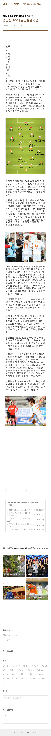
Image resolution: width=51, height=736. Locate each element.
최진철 (13, 670)
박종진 (45, 666)
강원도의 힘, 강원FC (28, 503)
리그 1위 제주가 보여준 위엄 (17, 529)
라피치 (6, 674)
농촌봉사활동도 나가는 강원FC (18, 510)
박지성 (24, 678)
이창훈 (22, 670)
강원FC (17, 666)
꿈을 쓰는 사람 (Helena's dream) (22, 4)
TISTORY (26, 732)
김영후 (40, 670)
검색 (45, 698)
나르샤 (42, 678)
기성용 (42, 674)
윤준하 (24, 674)
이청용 (15, 674)
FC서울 (36, 666)
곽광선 (26, 666)
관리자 (35, 732)
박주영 (31, 670)
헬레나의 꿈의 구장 (13, 503)
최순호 (33, 678)
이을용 (6, 678)
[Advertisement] (28, 441)
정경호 (15, 678)
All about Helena (10, 635)
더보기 (5, 683)
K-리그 (33, 674)
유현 (5, 670)
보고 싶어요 (7, 640)
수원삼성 (7, 666)
